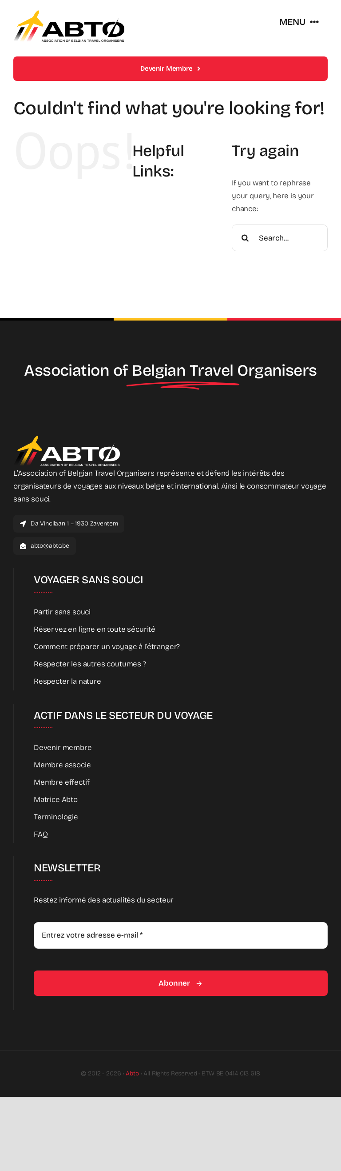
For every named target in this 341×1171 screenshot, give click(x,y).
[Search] (245, 238)
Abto (132, 1073)
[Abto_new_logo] (68, 12)
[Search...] (280, 238)
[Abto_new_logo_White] (66, 438)
